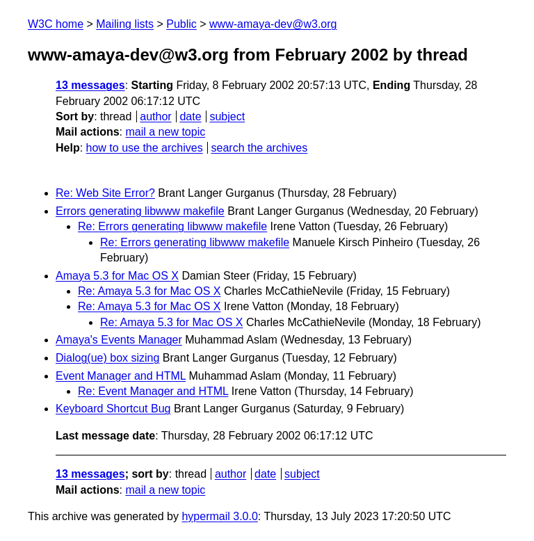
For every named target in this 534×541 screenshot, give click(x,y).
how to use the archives (144, 148)
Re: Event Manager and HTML (153, 391)
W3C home (55, 24)
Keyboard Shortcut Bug (113, 408)
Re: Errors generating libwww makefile (172, 226)
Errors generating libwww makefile (140, 211)
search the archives (259, 148)
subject (227, 116)
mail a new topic (165, 132)
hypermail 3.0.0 (219, 516)
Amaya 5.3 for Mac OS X (117, 276)
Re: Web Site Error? (105, 193)
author (155, 116)
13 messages (90, 85)
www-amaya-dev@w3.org (273, 24)
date (190, 116)
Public (181, 24)
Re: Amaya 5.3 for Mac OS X (149, 291)
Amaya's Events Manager (119, 340)
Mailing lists (125, 24)
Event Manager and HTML (121, 376)
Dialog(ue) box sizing (107, 358)
